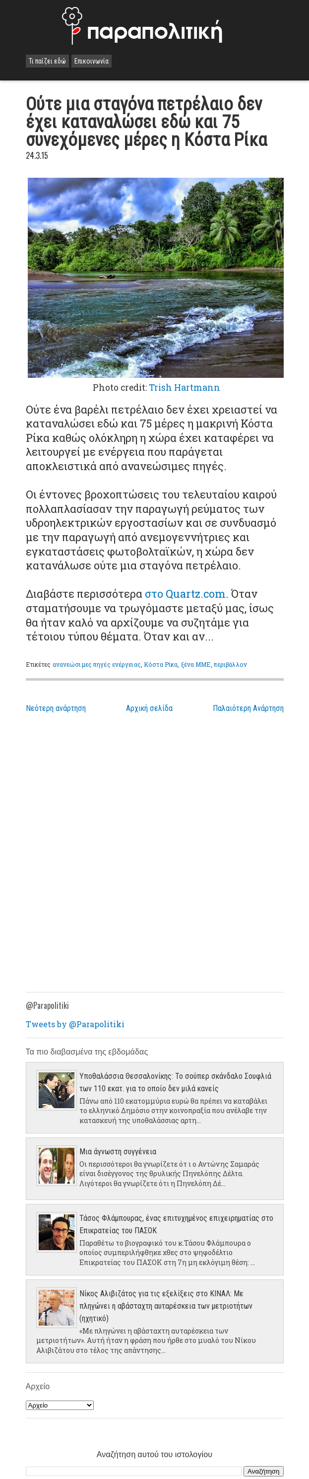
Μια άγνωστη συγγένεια (117, 1151)
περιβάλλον (230, 664)
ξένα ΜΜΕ (196, 664)
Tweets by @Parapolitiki (75, 1024)
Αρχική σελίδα (149, 708)
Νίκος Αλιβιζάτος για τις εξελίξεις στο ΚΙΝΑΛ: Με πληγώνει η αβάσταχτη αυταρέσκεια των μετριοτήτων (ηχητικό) (165, 1306)
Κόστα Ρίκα (161, 664)
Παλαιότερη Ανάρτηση (248, 708)
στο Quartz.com (185, 593)
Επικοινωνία (91, 61)
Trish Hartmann (184, 387)
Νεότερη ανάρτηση (56, 708)
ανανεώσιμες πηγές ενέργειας (97, 664)
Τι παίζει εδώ (47, 61)
